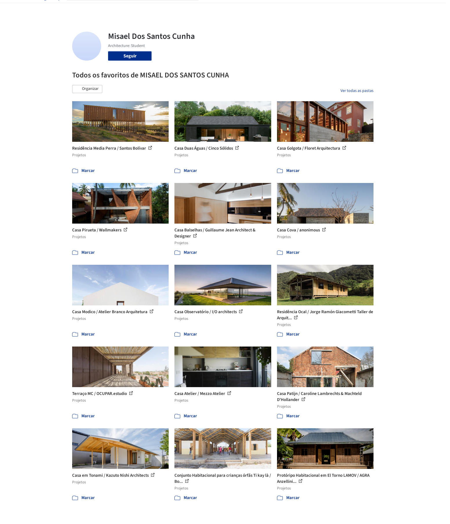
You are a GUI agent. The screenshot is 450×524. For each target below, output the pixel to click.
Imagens (234, 8)
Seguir (129, 56)
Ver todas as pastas (357, 91)
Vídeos (310, 8)
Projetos (213, 8)
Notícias (291, 8)
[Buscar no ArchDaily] (137, 8)
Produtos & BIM (262, 8)
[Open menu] (399, 8)
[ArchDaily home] (51, 8)
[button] (87, 89)
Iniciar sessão (342, 8)
